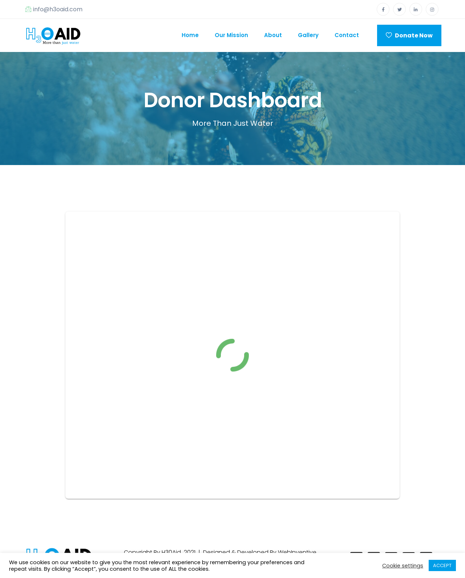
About (273, 35)
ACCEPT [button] (442, 565)
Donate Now (409, 35)
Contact (347, 35)
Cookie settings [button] (402, 565)
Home (190, 35)
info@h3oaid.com (53, 9)
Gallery (308, 35)
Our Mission (231, 35)
